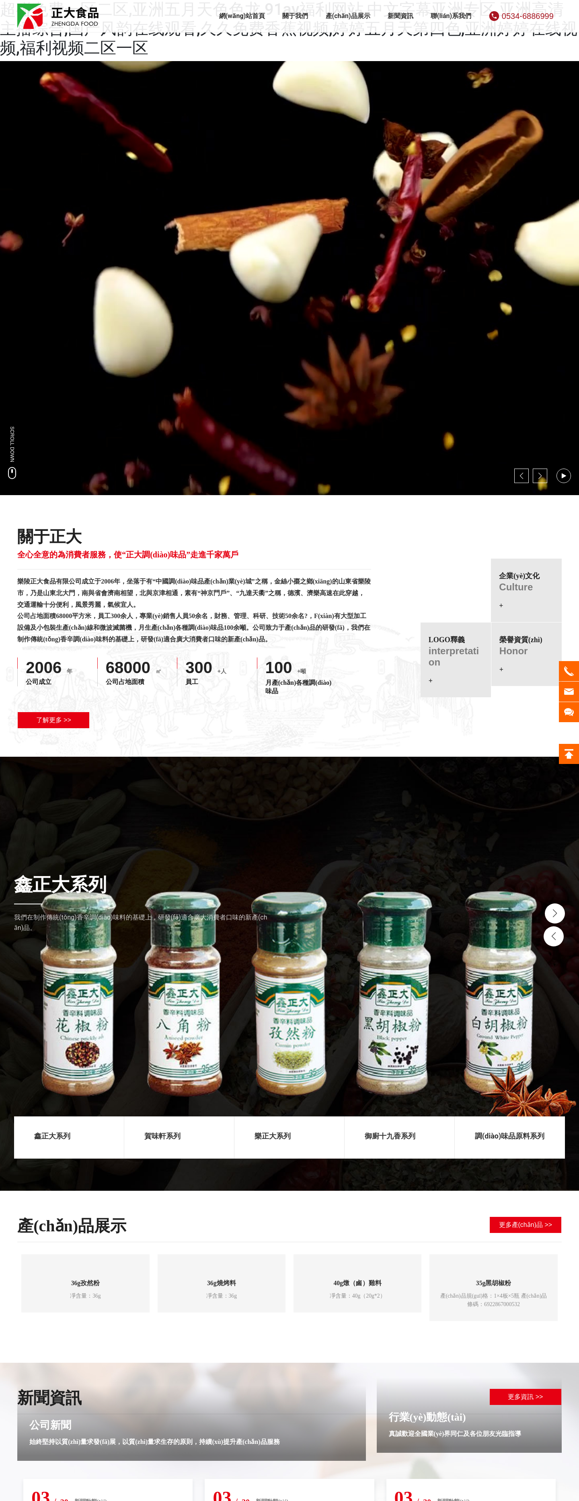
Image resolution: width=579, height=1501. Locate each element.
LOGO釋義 (447, 640)
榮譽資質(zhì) (520, 640)
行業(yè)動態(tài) (427, 1418)
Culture (516, 587)
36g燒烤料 (221, 1283)
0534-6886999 (528, 16)
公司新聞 (50, 1426)
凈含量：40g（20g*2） (357, 1297)
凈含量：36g (85, 1297)
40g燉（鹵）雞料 (357, 1283)
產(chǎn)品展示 (71, 1226)
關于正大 (49, 537)
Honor (513, 650)
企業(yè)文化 (519, 576)
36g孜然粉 (85, 1283)
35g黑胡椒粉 (493, 1283)
